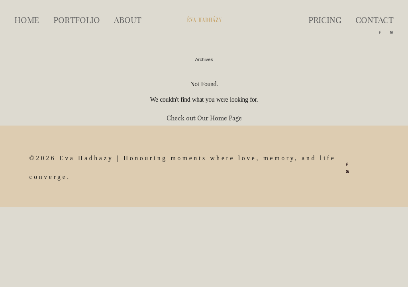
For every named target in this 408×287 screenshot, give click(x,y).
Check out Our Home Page (204, 118)
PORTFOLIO (76, 19)
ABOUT (127, 19)
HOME (26, 19)
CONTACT (374, 19)
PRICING (324, 19)
